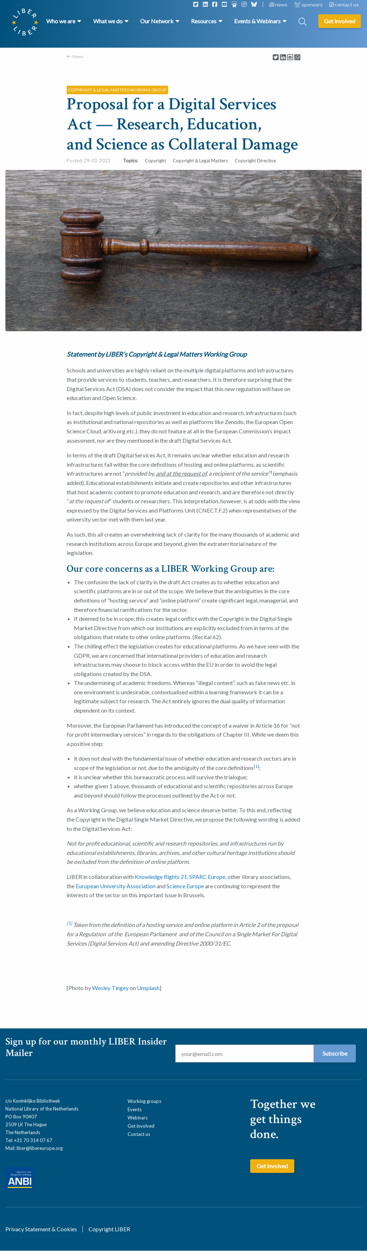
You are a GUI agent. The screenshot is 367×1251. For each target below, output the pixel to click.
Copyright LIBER (109, 1229)
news (279, 4)
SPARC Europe (207, 876)
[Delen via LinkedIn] (283, 57)
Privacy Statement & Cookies (41, 1229)
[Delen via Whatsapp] (297, 57)
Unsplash (148, 987)
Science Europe (185, 886)
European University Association (116, 886)
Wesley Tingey (110, 987)
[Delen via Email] (290, 57)
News (78, 56)
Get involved (141, 1126)
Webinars (138, 1118)
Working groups (144, 1101)
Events (135, 1109)
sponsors (309, 4)
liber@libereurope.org (39, 1148)
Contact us (139, 1134)
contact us (344, 4)
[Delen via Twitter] (276, 57)
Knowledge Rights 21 (161, 876)
